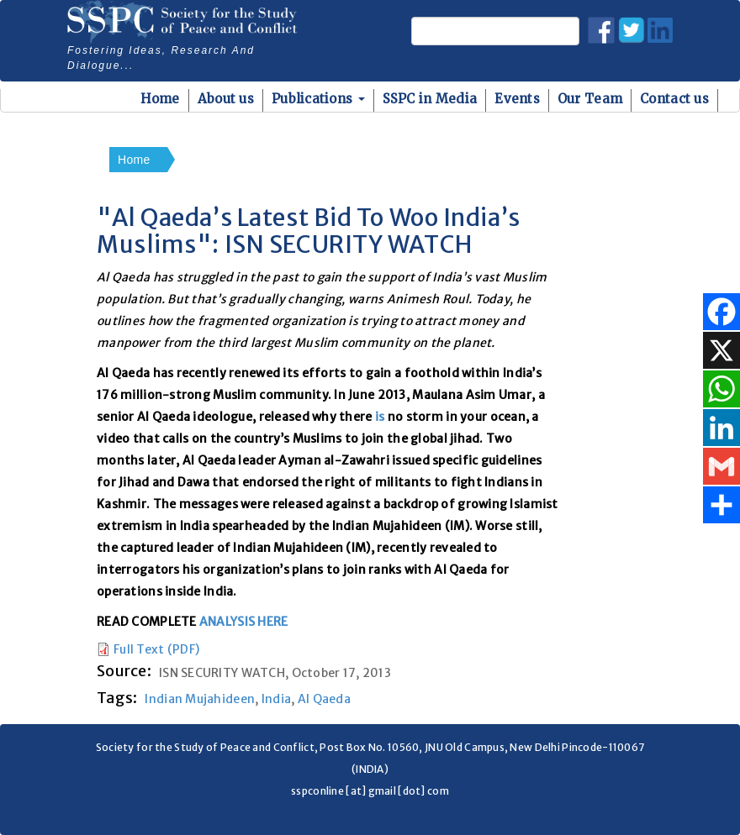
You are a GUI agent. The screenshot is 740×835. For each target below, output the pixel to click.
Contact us (674, 99)
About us (226, 99)
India (276, 698)
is (380, 416)
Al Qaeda (324, 698)
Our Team (590, 99)
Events (517, 99)
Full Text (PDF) (156, 649)
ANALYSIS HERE (243, 621)
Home (160, 99)
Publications (318, 99)
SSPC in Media (430, 99)
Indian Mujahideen (200, 698)
